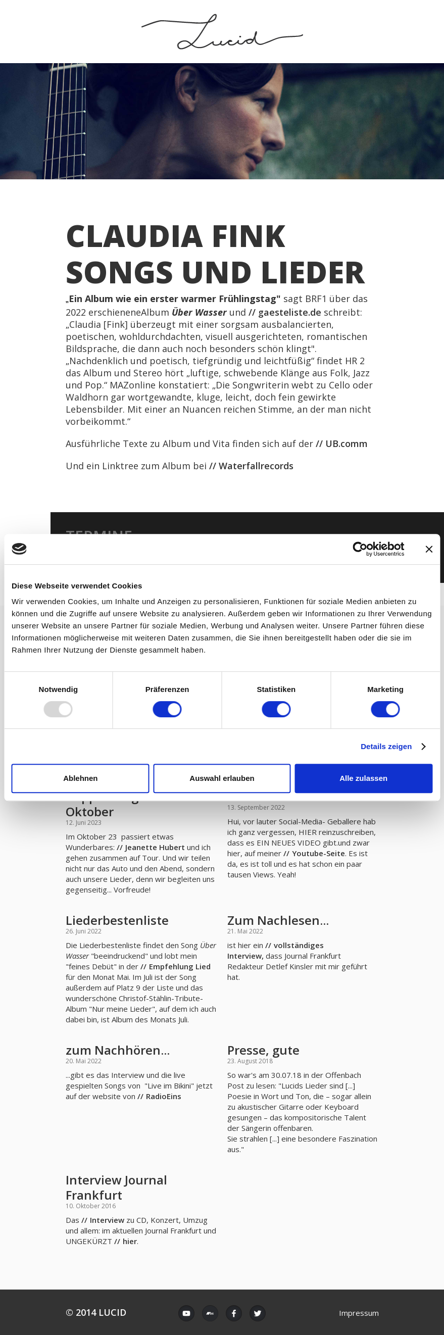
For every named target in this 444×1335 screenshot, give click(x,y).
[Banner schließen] (428, 549)
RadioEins (163, 1096)
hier (130, 1241)
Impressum (359, 1313)
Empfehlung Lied (180, 966)
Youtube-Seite (318, 853)
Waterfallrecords (256, 466)
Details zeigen (386, 746)
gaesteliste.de (289, 312)
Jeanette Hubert (155, 847)
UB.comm (347, 443)
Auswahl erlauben (221, 778)
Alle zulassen (363, 778)
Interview (107, 1220)
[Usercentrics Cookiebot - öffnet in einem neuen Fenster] (360, 549)
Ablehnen (80, 778)
